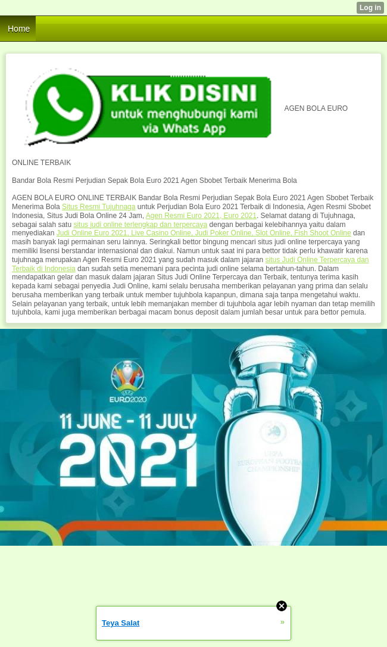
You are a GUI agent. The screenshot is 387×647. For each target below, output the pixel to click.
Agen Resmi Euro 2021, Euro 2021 (201, 215)
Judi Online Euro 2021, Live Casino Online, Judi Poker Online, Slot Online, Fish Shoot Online (204, 233)
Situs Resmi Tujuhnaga (98, 207)
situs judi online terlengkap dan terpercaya (140, 224)
